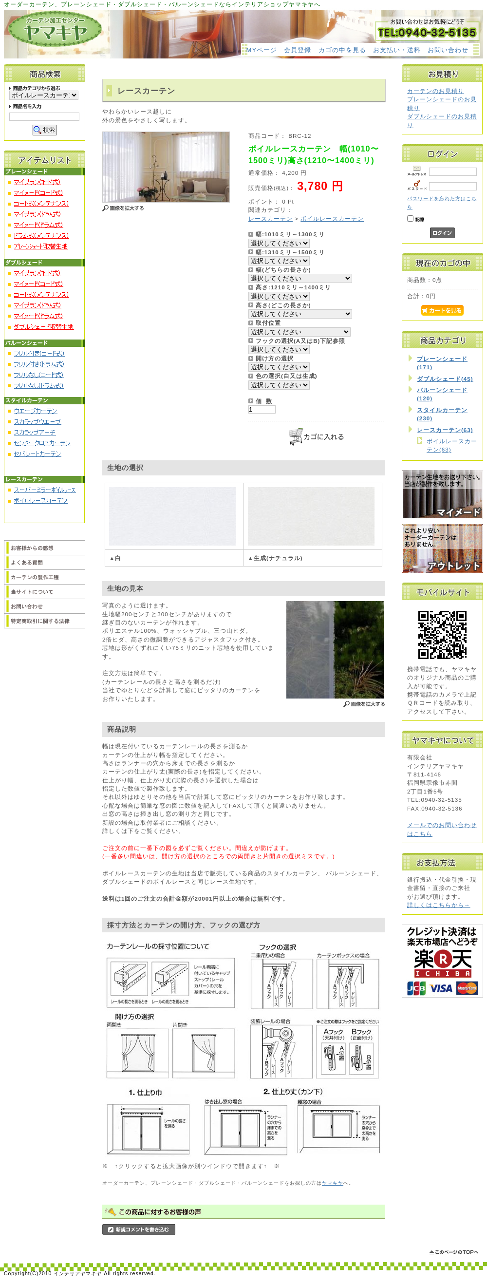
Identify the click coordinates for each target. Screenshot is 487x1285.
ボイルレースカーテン (332, 218)
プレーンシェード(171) (442, 363)
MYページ (262, 50)
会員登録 (297, 50)
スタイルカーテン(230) (442, 414)
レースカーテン (270, 218)
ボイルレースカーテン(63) (452, 445)
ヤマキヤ (332, 1183)
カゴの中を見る (342, 50)
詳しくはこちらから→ (438, 905)
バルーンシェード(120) (442, 394)
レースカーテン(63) (445, 430)
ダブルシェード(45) (445, 379)
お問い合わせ (448, 50)
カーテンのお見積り (435, 91)
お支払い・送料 (397, 50)
